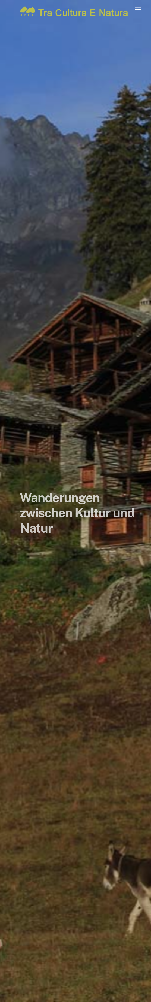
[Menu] (138, 7)
